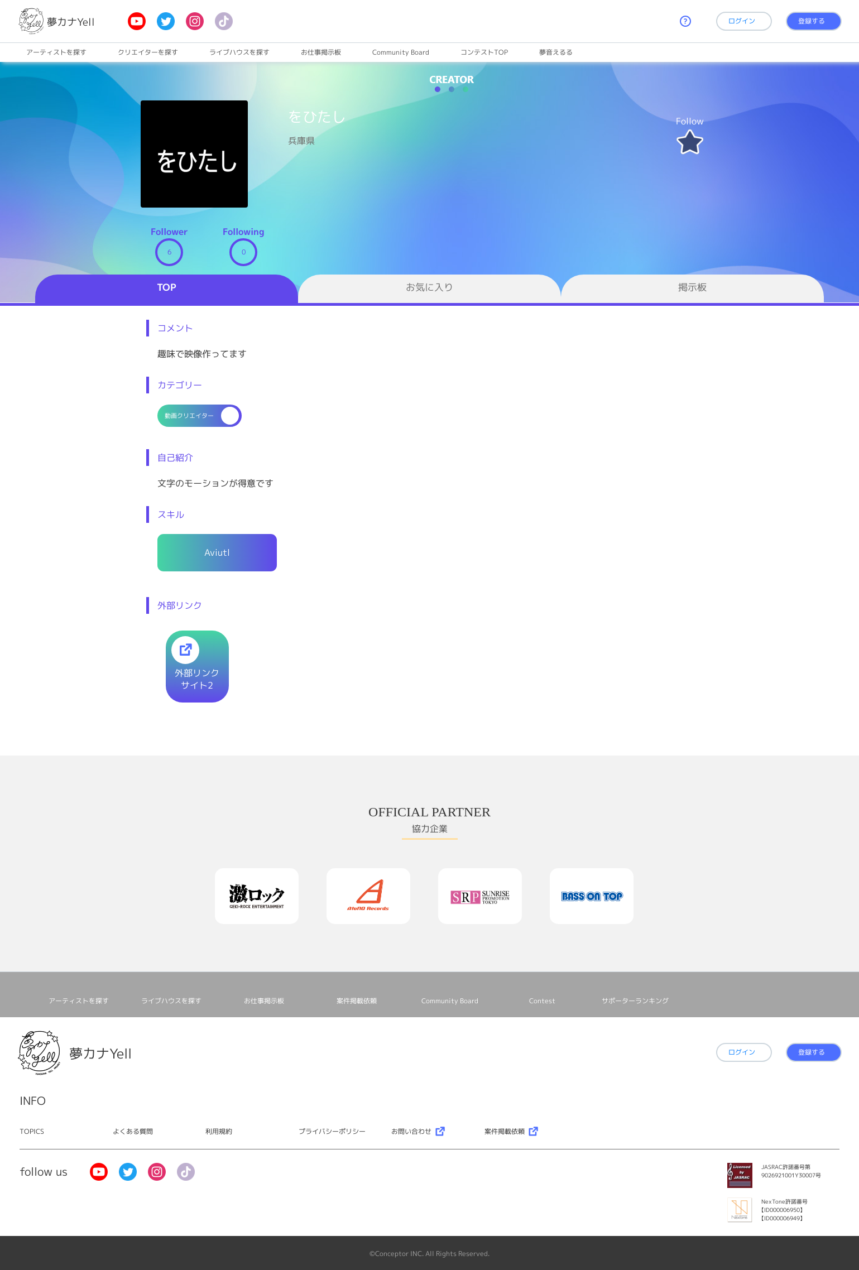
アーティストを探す (56, 52)
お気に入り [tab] (429, 287)
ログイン (741, 21)
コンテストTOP (484, 52)
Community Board (400, 52)
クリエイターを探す (148, 52)
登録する (811, 21)
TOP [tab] (166, 287)
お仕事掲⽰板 (321, 52)
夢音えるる (556, 52)
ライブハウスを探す (239, 52)
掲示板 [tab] (692, 287)
